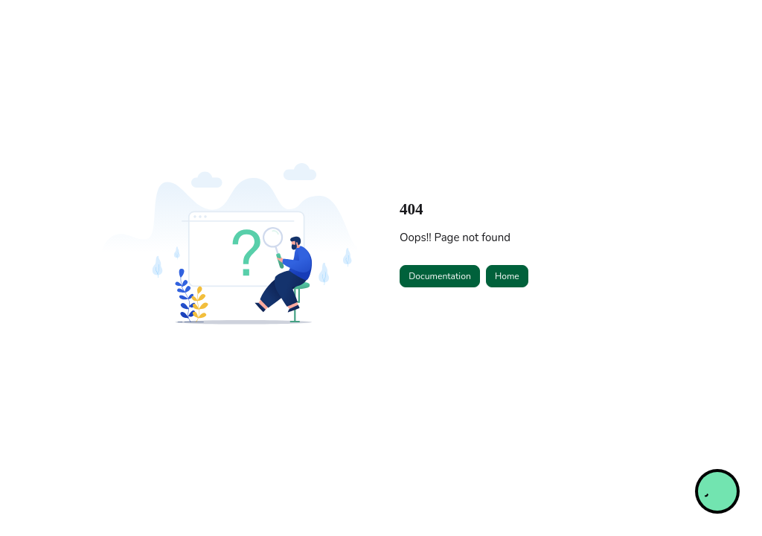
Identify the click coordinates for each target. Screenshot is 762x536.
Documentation (440, 276)
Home (507, 276)
